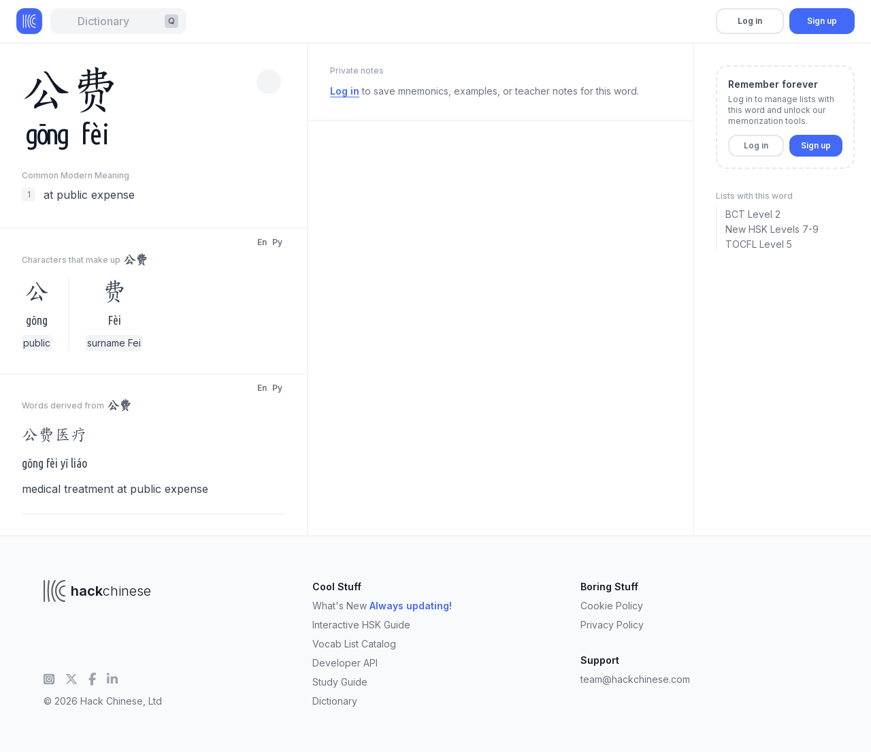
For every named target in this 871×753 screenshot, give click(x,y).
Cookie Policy (611, 605)
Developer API (345, 663)
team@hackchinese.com (635, 679)
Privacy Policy (612, 624)
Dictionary (334, 701)
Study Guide (339, 682)
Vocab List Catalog (354, 644)
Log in (750, 21)
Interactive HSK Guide (361, 624)
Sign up (822, 21)
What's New (382, 605)
